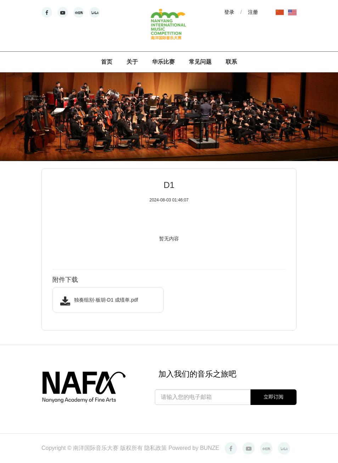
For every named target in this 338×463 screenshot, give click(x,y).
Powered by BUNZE (194, 448)
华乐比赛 (163, 62)
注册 (253, 12)
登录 (229, 12)
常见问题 (200, 62)
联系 (231, 62)
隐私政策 (156, 448)
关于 (132, 62)
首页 (106, 62)
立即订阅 (273, 397)
